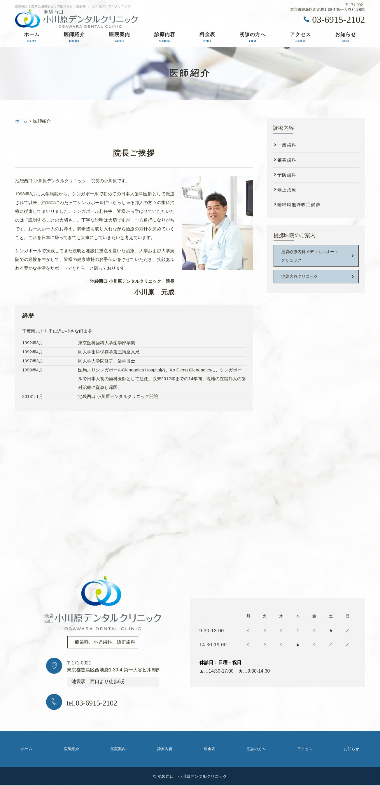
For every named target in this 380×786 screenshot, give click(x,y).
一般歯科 (287, 145)
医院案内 (119, 37)
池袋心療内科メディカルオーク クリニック (311, 256)
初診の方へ (252, 37)
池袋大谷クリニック (301, 277)
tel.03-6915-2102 (100, 702)
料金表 (207, 37)
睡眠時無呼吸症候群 (299, 204)
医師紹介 (74, 37)
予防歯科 (287, 174)
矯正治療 (287, 189)
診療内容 (164, 37)
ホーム (32, 37)
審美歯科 (287, 159)
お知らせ (345, 37)
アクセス (300, 37)
